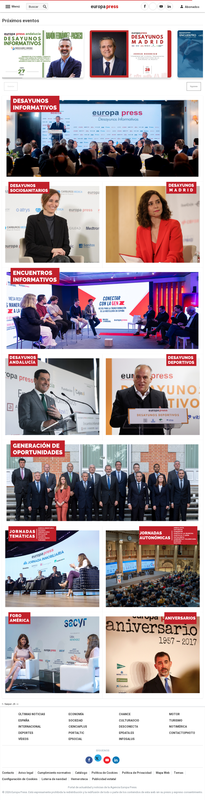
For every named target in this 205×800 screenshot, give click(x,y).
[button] (194, 86)
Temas (178, 773)
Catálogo (81, 773)
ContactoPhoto (182, 733)
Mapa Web (163, 773)
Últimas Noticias (31, 714)
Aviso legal (25, 773)
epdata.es (126, 733)
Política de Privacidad (137, 773)
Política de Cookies (105, 773)
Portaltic (76, 733)
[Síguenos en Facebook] (89, 761)
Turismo (175, 720)
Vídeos (23, 739)
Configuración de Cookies (19, 779)
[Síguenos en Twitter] (98, 761)
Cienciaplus (78, 727)
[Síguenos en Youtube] (107, 761)
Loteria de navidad (54, 779)
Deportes (25, 733)
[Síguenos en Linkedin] (116, 761)
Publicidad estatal (104, 779)
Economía (76, 714)
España (23, 720)
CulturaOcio (129, 720)
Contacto (8, 773)
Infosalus (127, 739)
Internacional (29, 727)
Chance (125, 714)
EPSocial (75, 739)
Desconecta (128, 727)
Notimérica (178, 727)
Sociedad (76, 720)
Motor (174, 714)
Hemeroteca (79, 779)
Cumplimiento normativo (54, 773)
